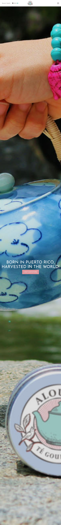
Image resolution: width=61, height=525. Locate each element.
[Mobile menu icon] (58, 3)
